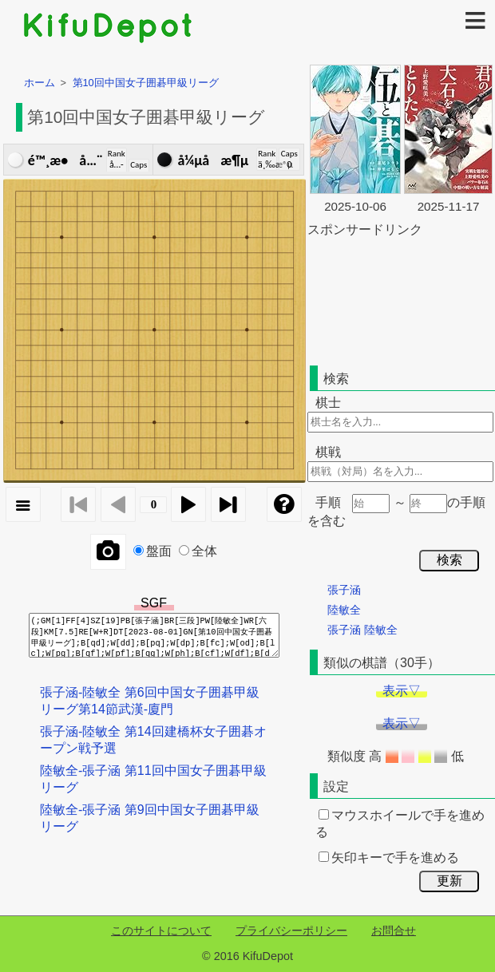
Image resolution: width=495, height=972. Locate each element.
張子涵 (344, 589)
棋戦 (328, 452)
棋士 (328, 402)
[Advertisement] (380, 298)
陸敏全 (344, 609)
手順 (328, 502)
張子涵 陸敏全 (362, 629)
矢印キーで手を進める (389, 857)
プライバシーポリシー (291, 930)
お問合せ (393, 930)
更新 (449, 880)
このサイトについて (161, 930)
